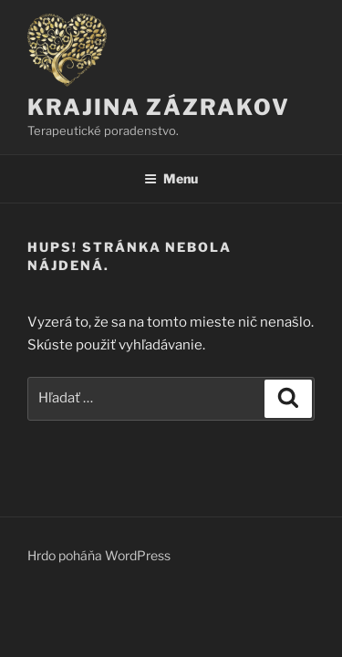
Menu (171, 178)
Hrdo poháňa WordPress (99, 555)
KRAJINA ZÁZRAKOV (158, 107)
